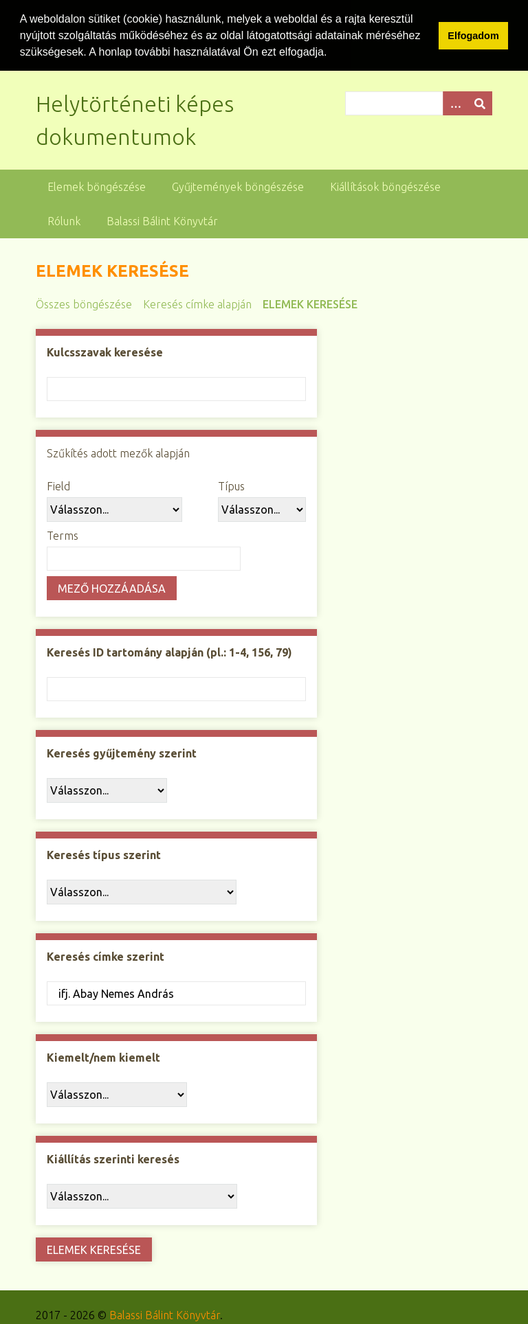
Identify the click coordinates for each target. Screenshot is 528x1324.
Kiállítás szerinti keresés (113, 1158)
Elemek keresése (310, 303)
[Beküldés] (480, 103)
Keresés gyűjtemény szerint (122, 752)
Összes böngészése (84, 303)
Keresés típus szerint (104, 854)
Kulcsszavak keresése (105, 351)
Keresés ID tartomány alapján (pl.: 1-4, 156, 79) (169, 652)
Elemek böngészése (96, 186)
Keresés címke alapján (197, 303)
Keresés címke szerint (105, 956)
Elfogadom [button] (473, 35)
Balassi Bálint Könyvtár (162, 220)
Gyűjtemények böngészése (238, 186)
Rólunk (63, 220)
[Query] (418, 103)
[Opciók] (455, 103)
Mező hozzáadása (112, 587)
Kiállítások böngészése (385, 186)
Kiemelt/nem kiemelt (103, 1057)
